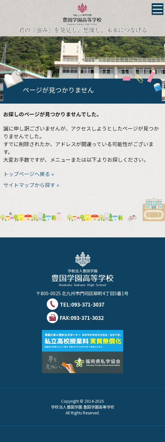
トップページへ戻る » (28, 174)
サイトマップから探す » (31, 185)
